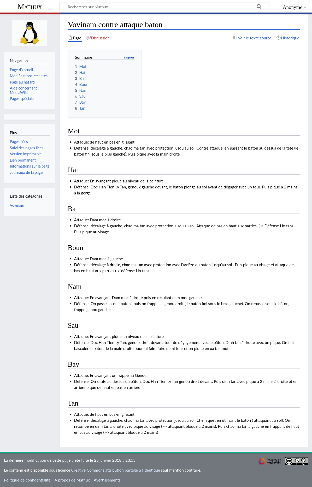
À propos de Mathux (72, 480)
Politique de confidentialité (27, 480)
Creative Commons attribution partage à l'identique (115, 470)
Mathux (30, 7)
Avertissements (107, 480)
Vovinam (17, 205)
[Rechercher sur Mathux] (165, 6)
